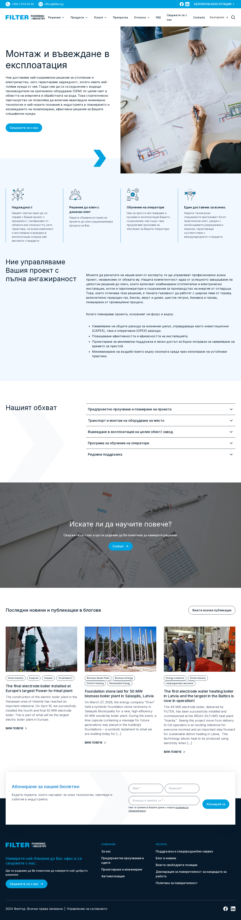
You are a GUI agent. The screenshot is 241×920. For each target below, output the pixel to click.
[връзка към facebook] (182, 4)
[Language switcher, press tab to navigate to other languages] (219, 17)
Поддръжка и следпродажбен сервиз (184, 851)
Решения (56, 17)
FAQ (158, 17)
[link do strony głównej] (25, 17)
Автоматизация (113, 876)
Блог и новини (166, 858)
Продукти (79, 17)
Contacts (199, 17)
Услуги (100, 17)
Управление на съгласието (87, 909)
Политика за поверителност (177, 883)
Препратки (120, 17)
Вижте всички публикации (211, 610)
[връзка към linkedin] (187, 4)
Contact (120, 546)
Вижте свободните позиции (176, 865)
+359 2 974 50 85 (23, 4)
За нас (106, 851)
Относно (142, 17)
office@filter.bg (53, 4)
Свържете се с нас (24, 128)
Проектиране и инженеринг (122, 869)
